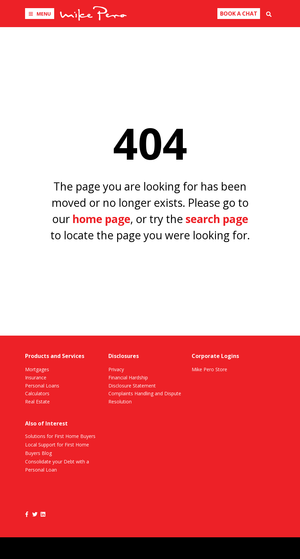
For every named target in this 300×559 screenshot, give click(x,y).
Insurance (35, 377)
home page (101, 219)
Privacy (116, 369)
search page (217, 219)
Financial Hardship (128, 377)
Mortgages (37, 369)
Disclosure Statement (132, 385)
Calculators (37, 393)
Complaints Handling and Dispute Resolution (144, 397)
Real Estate (37, 401)
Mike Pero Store (209, 369)
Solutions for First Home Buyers (60, 436)
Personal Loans (42, 385)
